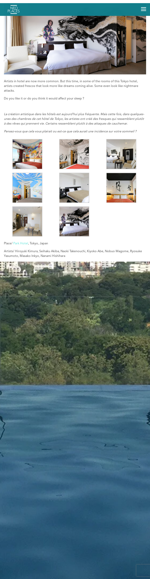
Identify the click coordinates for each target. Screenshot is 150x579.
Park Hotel (20, 243)
